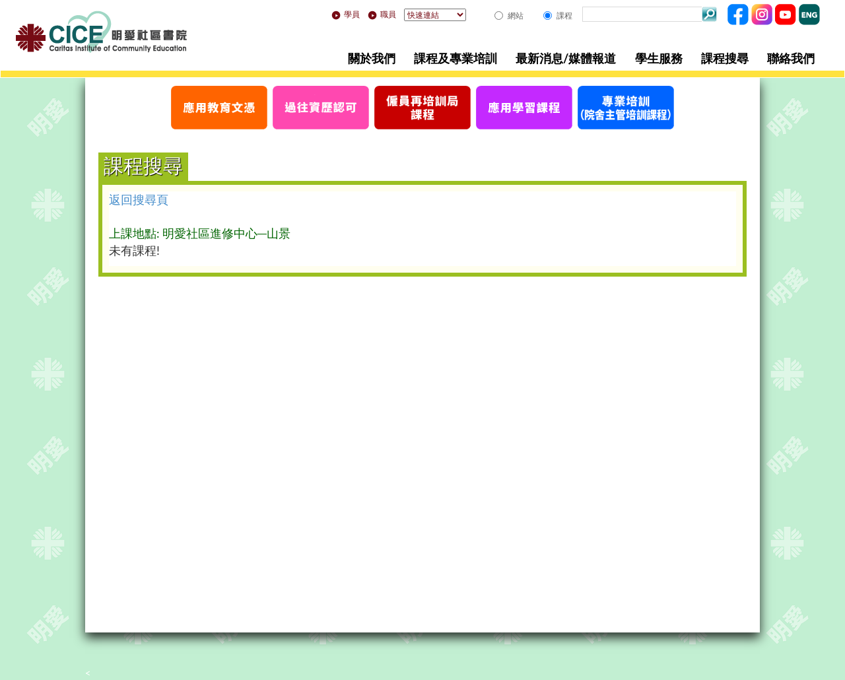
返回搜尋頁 (138, 199)
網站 (516, 15)
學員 (345, 14)
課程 (564, 15)
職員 (382, 14)
